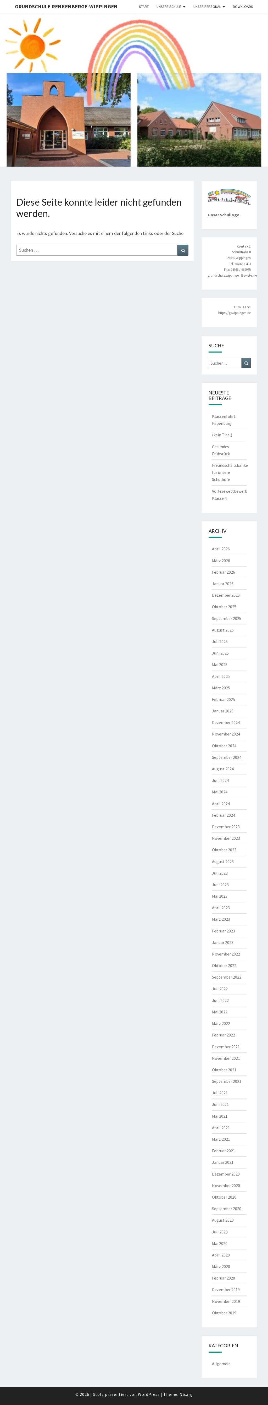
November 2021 (226, 1058)
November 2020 (226, 1185)
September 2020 (226, 1208)
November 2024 (226, 734)
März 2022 (221, 1023)
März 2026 (221, 560)
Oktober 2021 (224, 1069)
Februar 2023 (223, 931)
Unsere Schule (169, 6)
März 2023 (221, 919)
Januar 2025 (222, 711)
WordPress (149, 1394)
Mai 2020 (219, 1243)
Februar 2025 (223, 699)
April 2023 (221, 907)
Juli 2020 (220, 1231)
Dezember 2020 (226, 1174)
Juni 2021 (220, 1104)
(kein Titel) (222, 434)
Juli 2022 (220, 988)
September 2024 (226, 757)
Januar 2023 (222, 942)
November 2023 (226, 838)
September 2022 (226, 977)
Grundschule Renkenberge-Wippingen (66, 6)
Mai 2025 (219, 664)
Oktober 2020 (224, 1197)
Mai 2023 (219, 896)
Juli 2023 (220, 873)
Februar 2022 (223, 1035)
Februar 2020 (223, 1278)
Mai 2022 (219, 1011)
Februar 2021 (223, 1150)
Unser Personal (207, 6)
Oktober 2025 (224, 606)
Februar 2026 (223, 572)
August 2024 (223, 768)
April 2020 (221, 1255)
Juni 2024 (220, 780)
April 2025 (221, 676)
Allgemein (221, 1363)
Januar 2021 (222, 1162)
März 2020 (221, 1266)
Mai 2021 (219, 1116)
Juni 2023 (220, 884)
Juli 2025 (220, 641)
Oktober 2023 (224, 849)
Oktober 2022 (224, 965)
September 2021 (226, 1081)
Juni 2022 (220, 1000)
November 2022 (226, 954)
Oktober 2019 (224, 1312)
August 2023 (223, 861)
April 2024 (221, 803)
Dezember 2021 (226, 1046)
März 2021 (221, 1139)
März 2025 (221, 687)
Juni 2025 (220, 653)
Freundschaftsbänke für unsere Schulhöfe (230, 472)
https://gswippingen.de (234, 313)
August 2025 (223, 630)
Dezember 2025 (226, 595)
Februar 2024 (223, 815)
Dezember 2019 (226, 1289)
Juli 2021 (220, 1092)
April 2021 (221, 1127)
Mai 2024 (219, 791)
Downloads (243, 6)
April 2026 (221, 548)
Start (144, 6)
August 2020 (223, 1220)
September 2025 (226, 618)
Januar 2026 (222, 583)
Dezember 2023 (226, 826)
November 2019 (226, 1301)
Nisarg (186, 1394)
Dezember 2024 (226, 722)
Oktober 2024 (224, 745)
